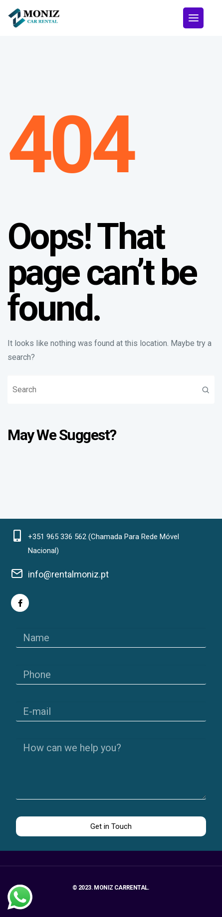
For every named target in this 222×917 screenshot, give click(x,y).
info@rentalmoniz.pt (68, 574)
